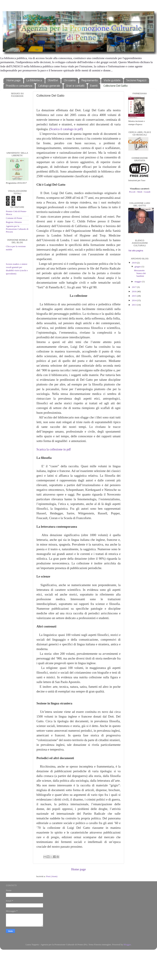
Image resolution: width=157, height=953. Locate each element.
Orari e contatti (75, 85)
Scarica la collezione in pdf (53, 449)
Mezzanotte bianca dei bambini (140, 273)
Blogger (127, 944)
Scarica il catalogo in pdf (66, 129)
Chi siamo (70, 80)
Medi (139, 192)
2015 (134, 296)
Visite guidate (112, 80)
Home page (14, 80)
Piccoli (132, 192)
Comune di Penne (14, 218)
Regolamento (90, 80)
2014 (134, 300)
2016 (134, 291)
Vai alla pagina (135, 250)
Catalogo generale (49, 85)
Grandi (147, 192)
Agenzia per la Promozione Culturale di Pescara (17, 229)
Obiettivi (53, 80)
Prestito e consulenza (19, 85)
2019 (134, 262)
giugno (138, 266)
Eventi (94, 85)
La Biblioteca (34, 80)
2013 (134, 304)
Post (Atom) (51, 876)
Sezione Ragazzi (136, 80)
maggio (138, 281)
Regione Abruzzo (14, 222)
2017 (134, 287)
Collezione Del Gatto (115, 85)
